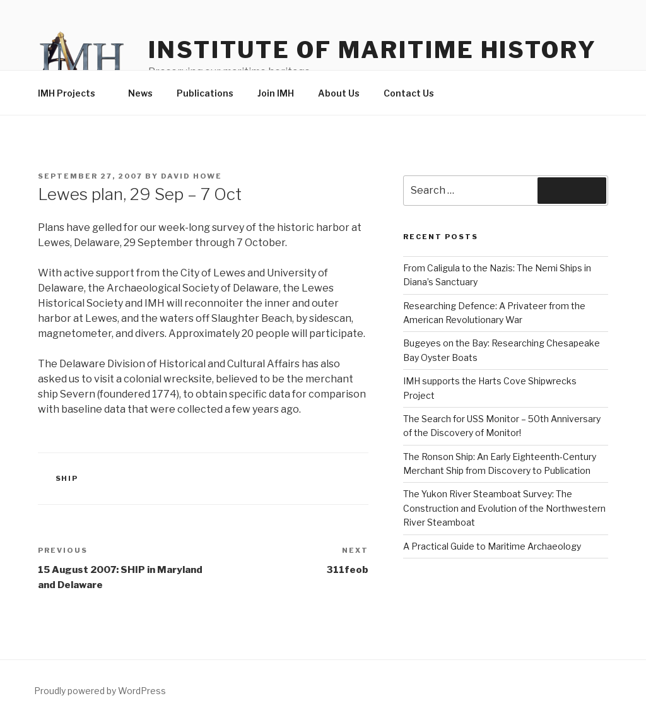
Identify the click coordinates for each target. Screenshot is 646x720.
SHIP (67, 478)
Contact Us (409, 93)
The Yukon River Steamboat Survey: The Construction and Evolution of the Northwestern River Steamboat (504, 508)
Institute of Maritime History (372, 50)
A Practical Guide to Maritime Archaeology (492, 546)
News (140, 93)
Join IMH (275, 93)
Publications (205, 93)
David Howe (191, 176)
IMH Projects (72, 93)
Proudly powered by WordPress (100, 690)
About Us (339, 93)
